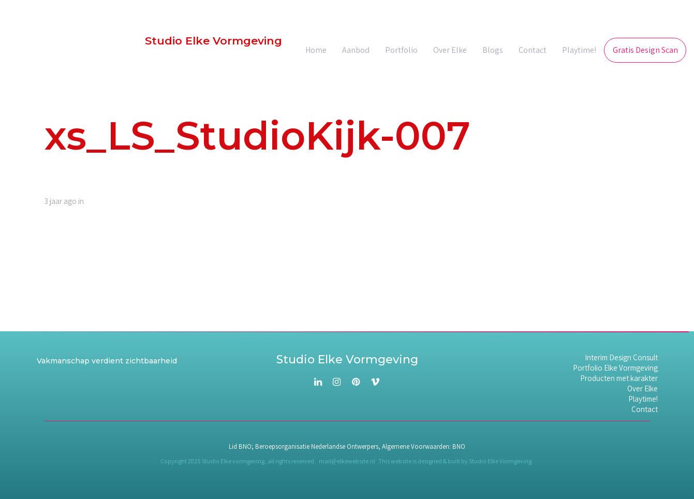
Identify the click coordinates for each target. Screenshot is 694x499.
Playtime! (643, 399)
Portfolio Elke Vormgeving (615, 368)
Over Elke (642, 388)
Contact (644, 409)
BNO (458, 446)
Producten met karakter (619, 378)
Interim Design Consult (621, 357)
